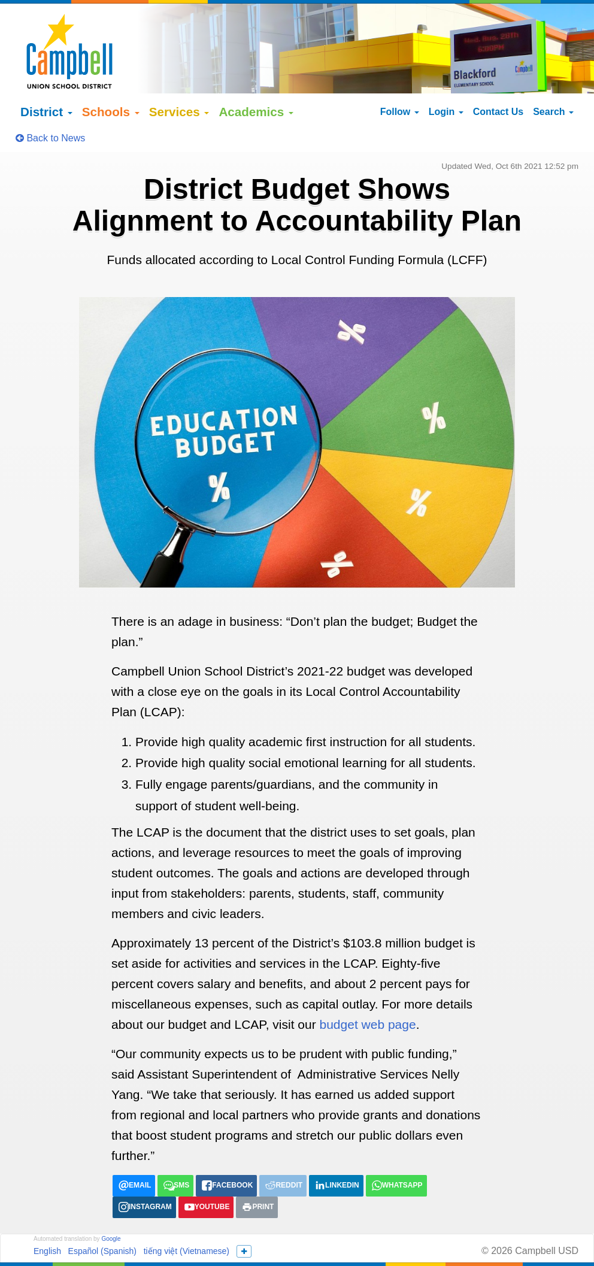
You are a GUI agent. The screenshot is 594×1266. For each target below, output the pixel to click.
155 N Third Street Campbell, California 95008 (373, 1242)
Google (110, 1207)
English (47, 1219)
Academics (256, 80)
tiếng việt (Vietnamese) (186, 1219)
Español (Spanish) (102, 1219)
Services (179, 80)
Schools (111, 80)
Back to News (50, 107)
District (46, 80)
